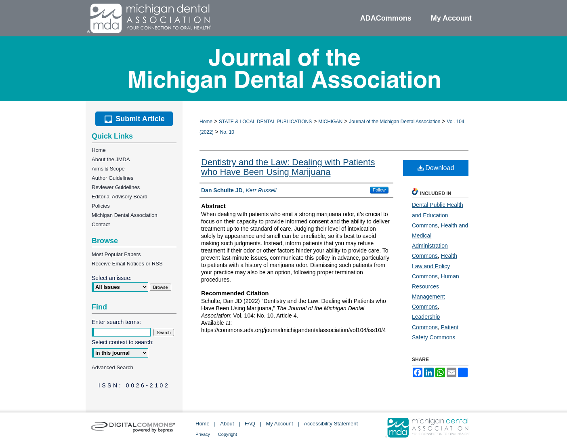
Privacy (202, 434)
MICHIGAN (330, 121)
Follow (379, 189)
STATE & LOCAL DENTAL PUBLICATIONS (265, 121)
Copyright (227, 434)
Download (436, 167)
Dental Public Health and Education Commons (437, 215)
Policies (101, 206)
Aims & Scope (108, 169)
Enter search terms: (116, 322)
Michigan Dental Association (125, 215)
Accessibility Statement (331, 424)
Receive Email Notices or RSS (127, 264)
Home (206, 121)
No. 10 (227, 132)
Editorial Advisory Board (119, 197)
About (227, 424)
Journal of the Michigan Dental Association (394, 121)
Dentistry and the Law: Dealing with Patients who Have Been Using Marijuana (288, 167)
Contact (101, 224)
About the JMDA (111, 159)
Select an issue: (112, 278)
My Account (279, 424)
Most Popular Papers (116, 254)
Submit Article (133, 119)
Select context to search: (122, 342)
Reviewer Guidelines (116, 187)
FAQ (250, 424)
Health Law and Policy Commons (434, 265)
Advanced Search (112, 367)
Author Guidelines (112, 178)
